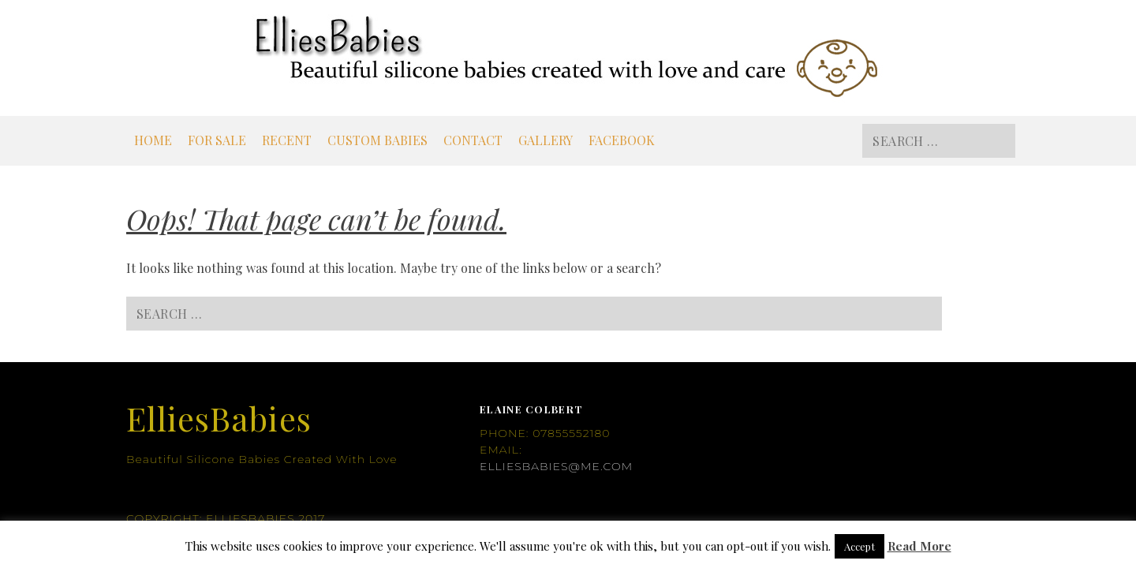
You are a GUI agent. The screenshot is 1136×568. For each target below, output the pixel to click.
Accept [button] (859, 546)
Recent (287, 140)
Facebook (622, 140)
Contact (473, 140)
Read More (919, 546)
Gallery (545, 140)
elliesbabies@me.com (556, 466)
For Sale (217, 140)
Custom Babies (377, 140)
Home (153, 140)
